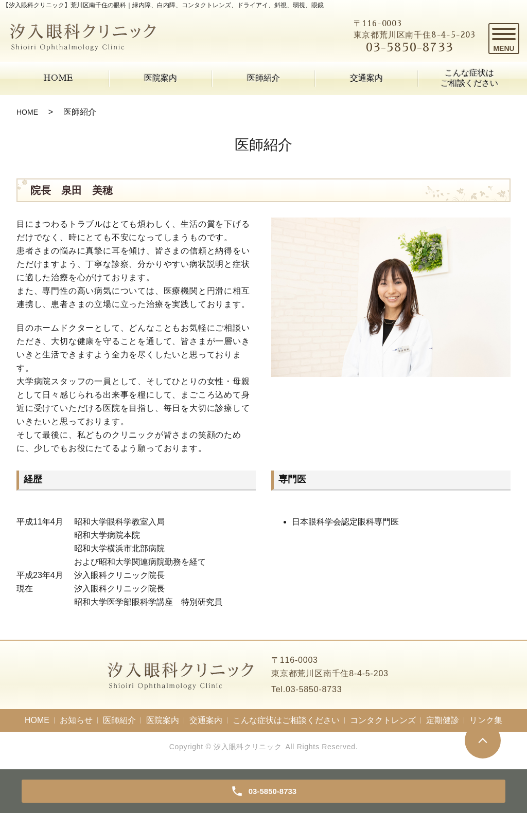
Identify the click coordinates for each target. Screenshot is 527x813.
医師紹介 (263, 78)
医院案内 (160, 78)
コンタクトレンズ (383, 720)
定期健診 (442, 720)
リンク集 (485, 720)
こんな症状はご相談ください (469, 78)
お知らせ (76, 720)
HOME (58, 78)
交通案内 (366, 78)
